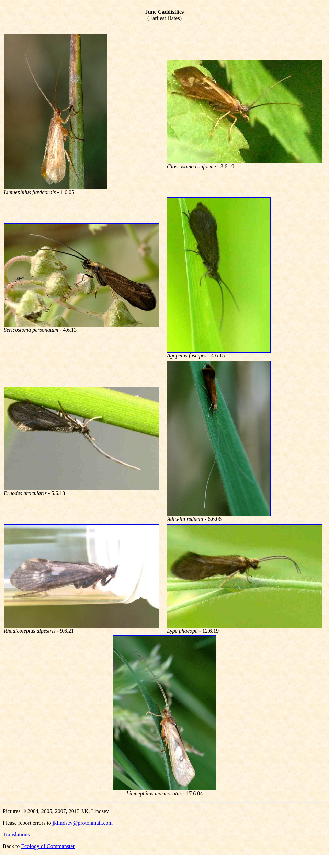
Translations (16, 834)
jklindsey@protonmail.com (83, 823)
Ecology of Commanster (48, 846)
